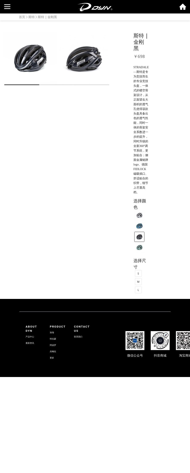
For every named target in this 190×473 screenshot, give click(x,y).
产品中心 (30, 337)
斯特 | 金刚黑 (47, 17)
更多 (52, 358)
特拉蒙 (53, 339)
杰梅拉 (53, 351)
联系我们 (78, 337)
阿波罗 (53, 345)
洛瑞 (52, 332)
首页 (22, 17)
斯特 (31, 17)
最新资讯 (30, 343)
